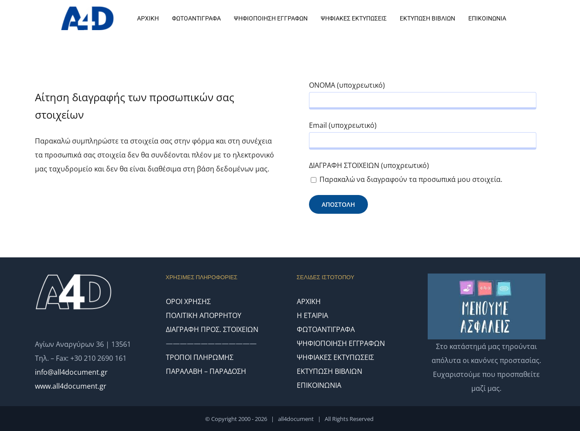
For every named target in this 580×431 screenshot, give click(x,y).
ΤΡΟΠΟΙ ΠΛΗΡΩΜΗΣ (199, 357)
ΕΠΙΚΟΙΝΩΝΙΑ (319, 385)
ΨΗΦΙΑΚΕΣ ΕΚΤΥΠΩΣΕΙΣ (335, 357)
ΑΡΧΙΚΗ (309, 301)
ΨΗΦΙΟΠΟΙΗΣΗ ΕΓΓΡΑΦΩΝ (341, 343)
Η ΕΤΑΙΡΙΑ (312, 315)
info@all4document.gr (71, 372)
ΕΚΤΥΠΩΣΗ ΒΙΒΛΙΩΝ (329, 371)
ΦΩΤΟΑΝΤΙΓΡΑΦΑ (326, 329)
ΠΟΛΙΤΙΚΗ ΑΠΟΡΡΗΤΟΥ (203, 315)
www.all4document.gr (70, 386)
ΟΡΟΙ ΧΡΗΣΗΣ (188, 301)
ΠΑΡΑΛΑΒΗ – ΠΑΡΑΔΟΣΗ (206, 371)
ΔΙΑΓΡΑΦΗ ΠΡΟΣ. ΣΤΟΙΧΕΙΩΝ (212, 329)
